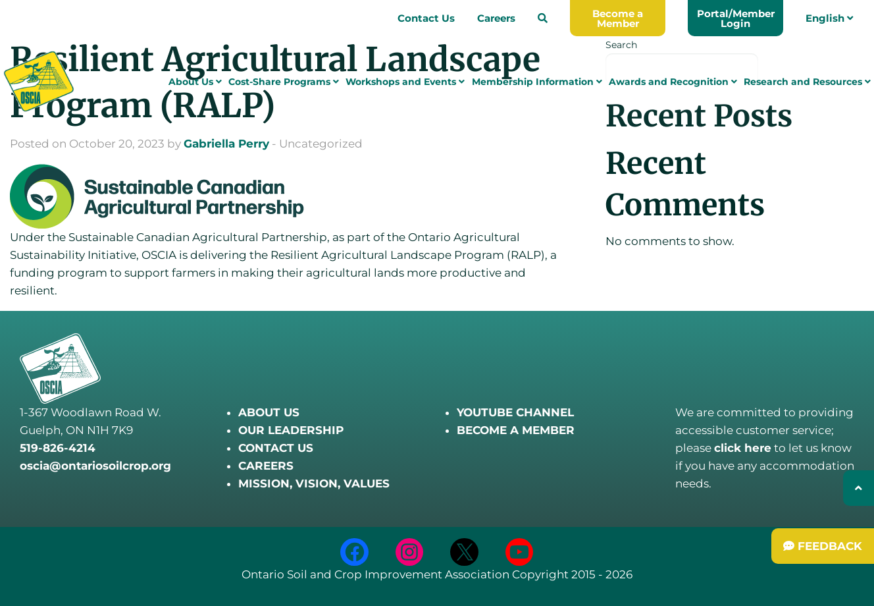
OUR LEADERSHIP (291, 430)
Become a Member (617, 18)
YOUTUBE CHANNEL (515, 412)
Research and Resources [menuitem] (807, 84)
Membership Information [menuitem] (537, 84)
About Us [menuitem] (195, 84)
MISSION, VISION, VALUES (314, 483)
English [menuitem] (829, 18)
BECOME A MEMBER (516, 430)
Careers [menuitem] (496, 18)
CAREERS (266, 465)
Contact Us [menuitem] (426, 18)
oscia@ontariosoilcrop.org (95, 465)
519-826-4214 (57, 447)
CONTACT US (275, 447)
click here (742, 447)
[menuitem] (543, 18)
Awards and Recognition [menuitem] (673, 84)
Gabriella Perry (226, 143)
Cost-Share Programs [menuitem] (283, 84)
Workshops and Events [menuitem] (405, 84)
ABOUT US (268, 412)
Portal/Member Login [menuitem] (736, 18)
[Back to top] (858, 488)
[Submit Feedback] (822, 546)
